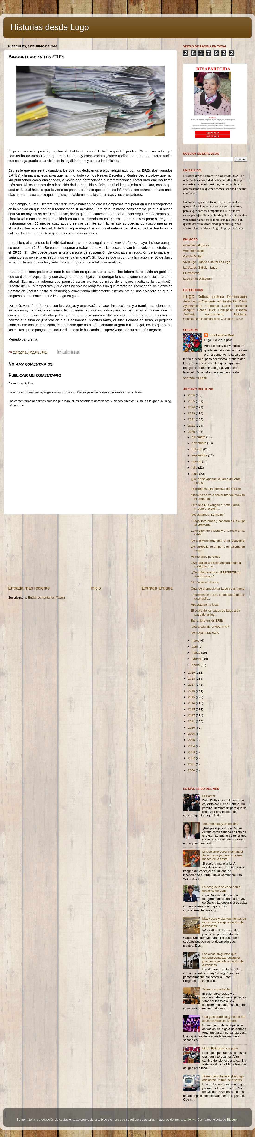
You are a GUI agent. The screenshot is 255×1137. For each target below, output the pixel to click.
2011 (192, 721)
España (241, 310)
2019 (192, 672)
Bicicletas (240, 314)
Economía (208, 301)
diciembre (199, 437)
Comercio (212, 306)
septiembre (200, 455)
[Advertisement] (90, 550)
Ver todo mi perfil (195, 378)
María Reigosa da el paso (220, 1048)
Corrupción (225, 310)
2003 (192, 752)
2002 (192, 758)
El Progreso (191, 273)
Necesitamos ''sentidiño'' (208, 514)
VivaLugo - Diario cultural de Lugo (206, 262)
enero (196, 665)
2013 (192, 709)
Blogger (232, 1119)
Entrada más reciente (29, 588)
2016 (192, 691)
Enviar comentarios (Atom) (46, 597)
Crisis (243, 301)
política (218, 297)
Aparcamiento (214, 314)
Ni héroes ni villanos (205, 582)
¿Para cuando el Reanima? (210, 626)
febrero (197, 658)
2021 (192, 425)
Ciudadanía (228, 319)
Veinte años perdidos (205, 556)
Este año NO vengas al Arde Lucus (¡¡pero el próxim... (215, 506)
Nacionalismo (210, 319)
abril (195, 646)
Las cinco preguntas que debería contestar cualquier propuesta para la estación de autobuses (222, 959)
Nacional (241, 306)
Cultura (203, 297)
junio (195, 473)
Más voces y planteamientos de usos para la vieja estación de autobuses (224, 922)
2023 (192, 413)
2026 (192, 395)
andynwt (189, 1119)
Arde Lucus (191, 301)
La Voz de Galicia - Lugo (200, 267)
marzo (196, 652)
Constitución (191, 319)
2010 (192, 727)
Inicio (96, 588)
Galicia (226, 306)
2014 (192, 703)
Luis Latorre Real (221, 335)
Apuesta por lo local (205, 604)
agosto (197, 461)
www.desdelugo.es (196, 245)
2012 (192, 715)
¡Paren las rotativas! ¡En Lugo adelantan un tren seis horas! (223, 1078)
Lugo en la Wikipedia (197, 278)
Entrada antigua (157, 588)
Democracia (237, 297)
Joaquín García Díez (199, 310)
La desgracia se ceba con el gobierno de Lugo (221, 888)
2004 (192, 746)
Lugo (188, 296)
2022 (192, 419)
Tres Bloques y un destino (220, 824)
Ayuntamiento (192, 306)
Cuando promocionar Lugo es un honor (218, 588)
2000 (192, 770)
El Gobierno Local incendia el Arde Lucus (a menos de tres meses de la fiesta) (222, 855)
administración (227, 301)
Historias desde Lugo (49, 27)
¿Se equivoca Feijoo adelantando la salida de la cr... (216, 564)
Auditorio (189, 314)
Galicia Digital (192, 256)
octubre (197, 449)
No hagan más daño (205, 632)
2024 (192, 407)
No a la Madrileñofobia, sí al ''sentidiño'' (218, 540)
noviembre (199, 443)
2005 (192, 739)
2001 (192, 764)
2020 (192, 431)
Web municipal (193, 250)
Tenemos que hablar (216, 989)
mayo (196, 640)
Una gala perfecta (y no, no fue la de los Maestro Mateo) (223, 1018)
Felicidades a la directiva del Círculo (216, 489)
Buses (239, 319)
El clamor (208, 796)
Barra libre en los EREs (207, 620)
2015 (192, 697)
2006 (192, 733)
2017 (192, 684)
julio (195, 467)
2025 (192, 401)
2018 (192, 678)
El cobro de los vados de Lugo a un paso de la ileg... (215, 612)
